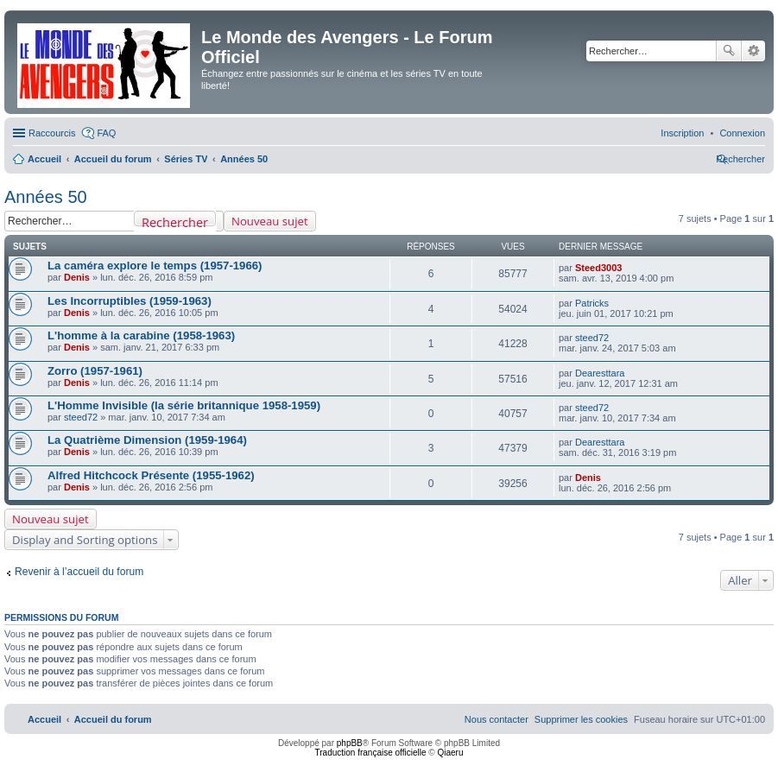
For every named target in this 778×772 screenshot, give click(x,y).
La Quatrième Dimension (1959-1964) (147, 439)
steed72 (592, 337)
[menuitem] (742, 133)
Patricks (592, 303)
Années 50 (45, 196)
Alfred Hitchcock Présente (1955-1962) (151, 475)
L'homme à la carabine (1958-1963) (141, 335)
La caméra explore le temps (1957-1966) (154, 265)
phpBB (350, 743)
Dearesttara (599, 373)
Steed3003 (598, 268)
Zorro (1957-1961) (94, 370)
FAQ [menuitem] (106, 133)
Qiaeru (450, 752)
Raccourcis (51, 133)
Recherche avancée (753, 51)
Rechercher (729, 51)
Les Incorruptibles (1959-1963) (129, 300)
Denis (77, 277)
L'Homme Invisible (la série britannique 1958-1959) (183, 405)
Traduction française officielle (371, 752)
